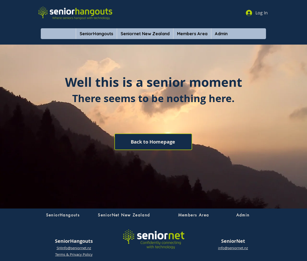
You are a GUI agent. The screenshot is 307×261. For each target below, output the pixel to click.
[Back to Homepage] (153, 141)
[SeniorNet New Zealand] (124, 215)
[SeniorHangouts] (63, 215)
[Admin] (243, 215)
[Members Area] (193, 215)
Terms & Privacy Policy (74, 254)
